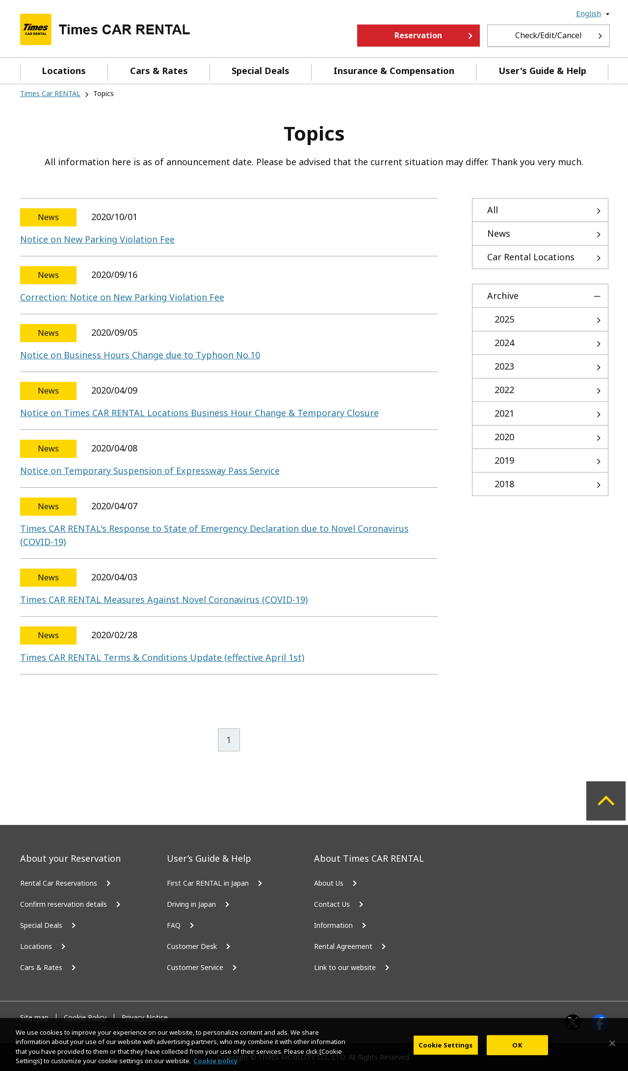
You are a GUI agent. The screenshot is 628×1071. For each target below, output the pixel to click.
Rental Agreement (343, 946)
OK (517, 1051)
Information (333, 925)
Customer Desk (192, 946)
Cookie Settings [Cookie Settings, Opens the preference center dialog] (446, 1051)
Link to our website (345, 967)
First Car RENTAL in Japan (208, 883)
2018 (504, 484)
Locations (64, 70)
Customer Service (195, 967)
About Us (328, 883)
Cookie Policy (85, 1017)
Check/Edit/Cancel (548, 35)
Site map (34, 1017)
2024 (504, 343)
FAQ (174, 925)
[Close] (612, 1050)
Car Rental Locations (531, 257)
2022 (504, 390)
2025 (504, 319)
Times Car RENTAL (50, 93)
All (492, 210)
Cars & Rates (159, 70)
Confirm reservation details (63, 904)
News (498, 233)
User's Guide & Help (542, 70)
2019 (504, 460)
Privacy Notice (145, 1017)
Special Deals (260, 70)
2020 (504, 437)
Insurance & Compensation (394, 70)
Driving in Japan (191, 904)
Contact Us (332, 904)
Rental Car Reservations (58, 883)
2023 (504, 366)
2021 (504, 413)
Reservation (418, 35)
